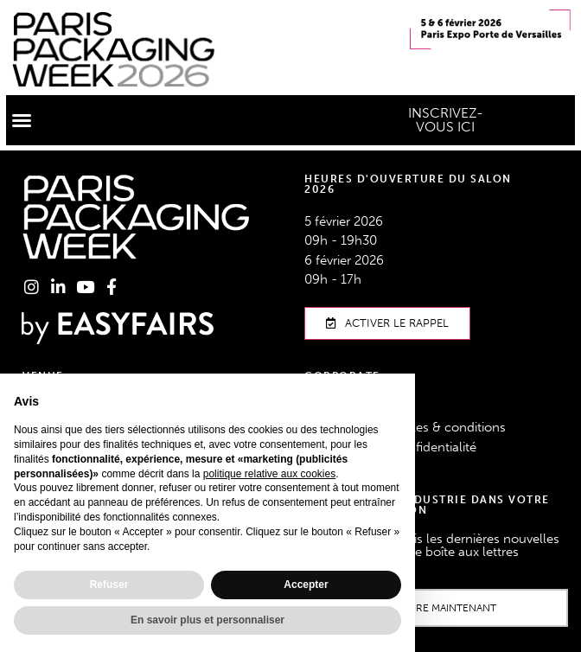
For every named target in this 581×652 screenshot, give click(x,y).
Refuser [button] (109, 584)
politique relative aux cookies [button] (269, 474)
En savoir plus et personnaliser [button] (207, 620)
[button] (21, 120)
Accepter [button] (306, 584)
